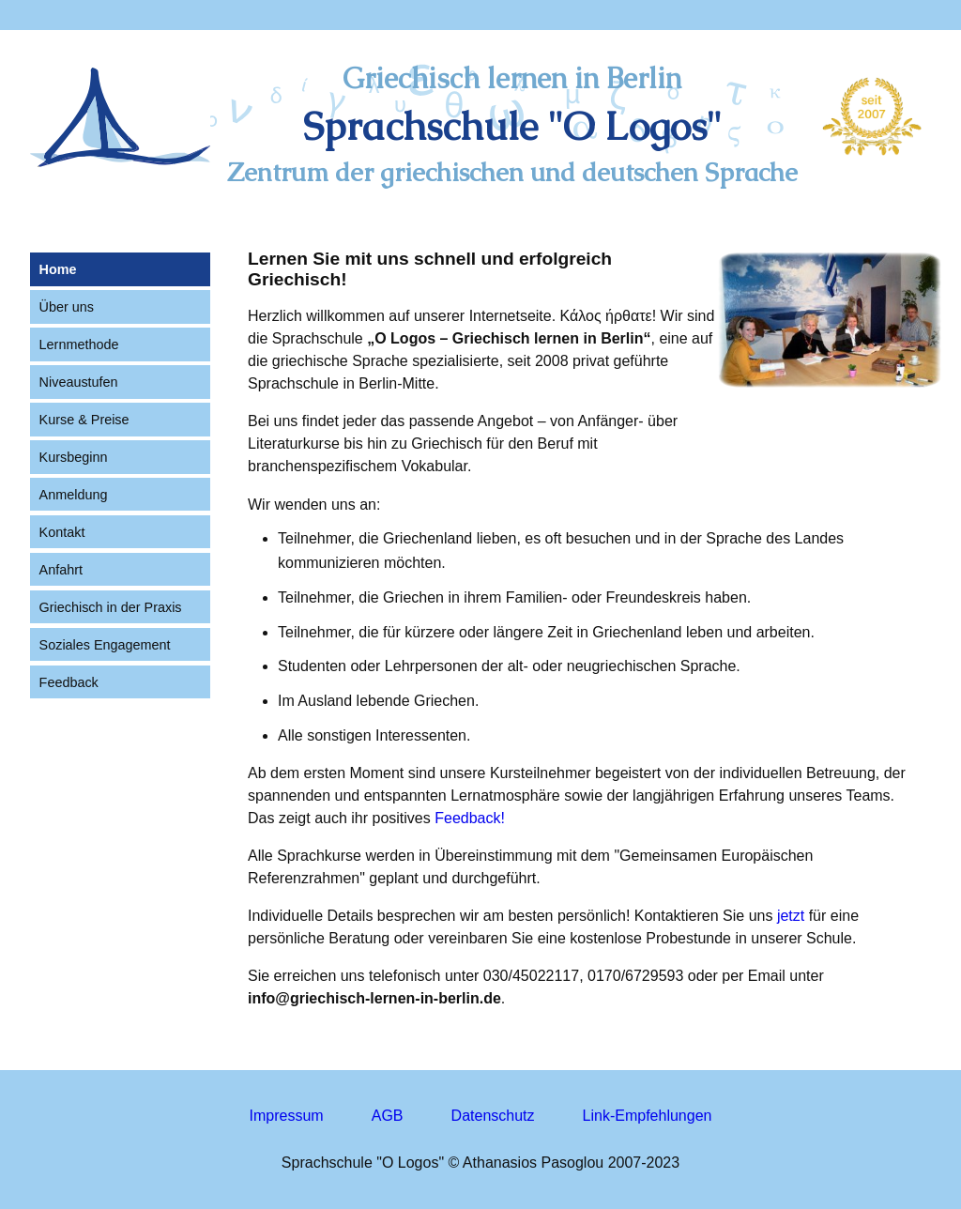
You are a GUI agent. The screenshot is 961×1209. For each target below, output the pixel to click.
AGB (388, 1116)
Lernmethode (79, 344)
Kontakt (62, 532)
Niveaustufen (78, 382)
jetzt (790, 916)
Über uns (66, 306)
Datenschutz (493, 1116)
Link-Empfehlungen (647, 1116)
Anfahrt (61, 569)
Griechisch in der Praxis (110, 607)
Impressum (287, 1116)
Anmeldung (73, 494)
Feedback (69, 682)
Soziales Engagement (105, 644)
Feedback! (470, 818)
